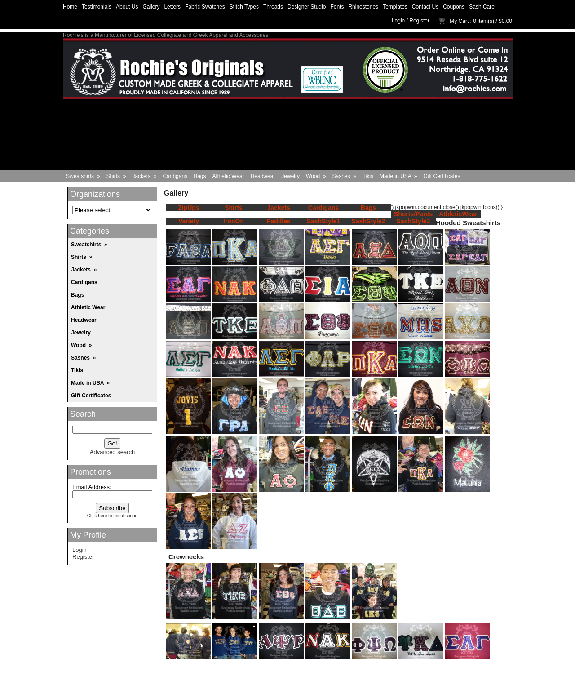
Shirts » (116, 176)
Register (419, 21)
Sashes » (344, 176)
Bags (200, 176)
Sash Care (482, 7)
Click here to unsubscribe (112, 515)
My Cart (459, 21)
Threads (273, 7)
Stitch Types (244, 7)
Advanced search (112, 452)
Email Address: (91, 487)
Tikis (368, 176)
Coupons (453, 7)
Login (398, 21)
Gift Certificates (442, 176)
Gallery (150, 7)
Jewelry (290, 176)
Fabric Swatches (205, 7)
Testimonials (96, 7)
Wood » (316, 176)
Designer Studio (307, 7)
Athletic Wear (228, 176)
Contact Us (425, 7)
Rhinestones (363, 7)
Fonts (337, 7)
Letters (172, 7)
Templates (395, 7)
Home (70, 7)
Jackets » (144, 176)
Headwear (263, 176)
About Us (127, 7)
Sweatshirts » (83, 176)
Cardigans (175, 176)
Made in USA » (398, 176)
